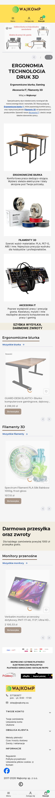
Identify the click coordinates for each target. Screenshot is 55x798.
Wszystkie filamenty (15, 434)
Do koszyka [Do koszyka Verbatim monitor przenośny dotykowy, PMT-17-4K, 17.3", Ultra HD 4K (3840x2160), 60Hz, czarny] (13, 630)
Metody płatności (14, 737)
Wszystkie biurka (13, 344)
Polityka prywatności (16, 759)
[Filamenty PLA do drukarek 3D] (27, 219)
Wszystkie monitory (15, 563)
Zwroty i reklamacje (15, 743)
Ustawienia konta (14, 722)
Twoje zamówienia (14, 719)
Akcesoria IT (34, 112)
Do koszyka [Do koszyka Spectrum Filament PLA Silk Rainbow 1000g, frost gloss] (13, 501)
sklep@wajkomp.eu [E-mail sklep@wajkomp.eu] (19, 702)
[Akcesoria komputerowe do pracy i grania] (27, 286)
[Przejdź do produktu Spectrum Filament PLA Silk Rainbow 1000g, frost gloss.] (27, 463)
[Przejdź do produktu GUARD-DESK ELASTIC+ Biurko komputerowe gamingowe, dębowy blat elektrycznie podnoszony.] (27, 373)
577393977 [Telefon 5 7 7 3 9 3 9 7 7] (15, 695)
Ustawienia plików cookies (19, 762)
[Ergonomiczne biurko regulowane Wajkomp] (27, 154)
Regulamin (11, 756)
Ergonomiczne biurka (13, 107)
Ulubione (10, 725)
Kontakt (9, 765)
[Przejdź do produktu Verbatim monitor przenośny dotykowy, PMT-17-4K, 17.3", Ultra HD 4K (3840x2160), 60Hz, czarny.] (27, 592)
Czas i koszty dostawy (17, 740)
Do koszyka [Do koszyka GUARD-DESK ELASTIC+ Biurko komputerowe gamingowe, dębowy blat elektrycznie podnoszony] (13, 411)
